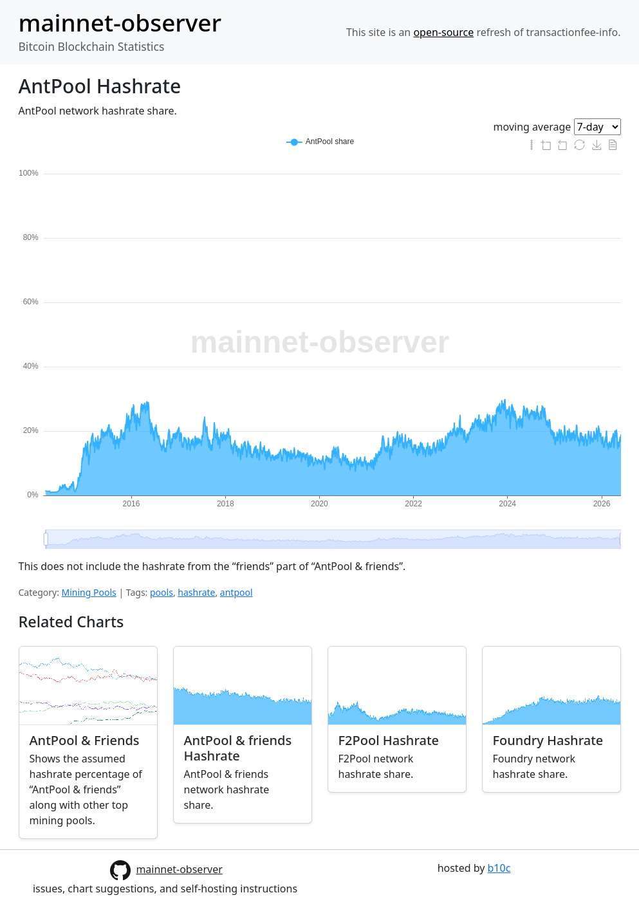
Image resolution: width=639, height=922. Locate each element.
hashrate (196, 592)
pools (161, 592)
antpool (236, 592)
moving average (532, 127)
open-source (443, 32)
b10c (499, 868)
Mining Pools (89, 592)
